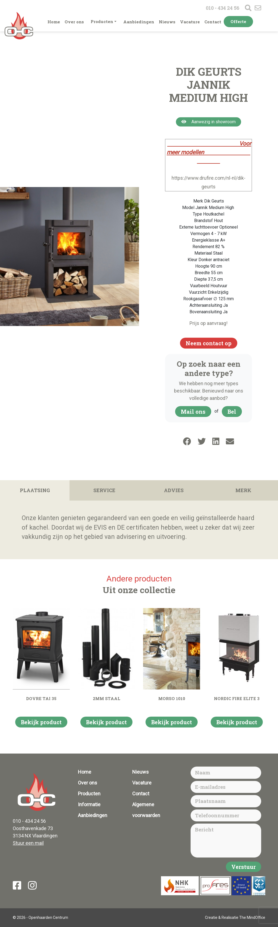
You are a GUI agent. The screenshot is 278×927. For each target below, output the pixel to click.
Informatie (89, 804)
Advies (174, 490)
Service (104, 490)
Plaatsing (35, 490)
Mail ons (193, 411)
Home (54, 21)
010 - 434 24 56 (222, 8)
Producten (102, 21)
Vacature (190, 21)
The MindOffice (252, 917)
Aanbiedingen (138, 21)
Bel (232, 411)
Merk (243, 490)
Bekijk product (41, 722)
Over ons (74, 21)
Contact (212, 21)
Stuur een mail (28, 843)
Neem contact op (209, 343)
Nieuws (167, 21)
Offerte (238, 21)
